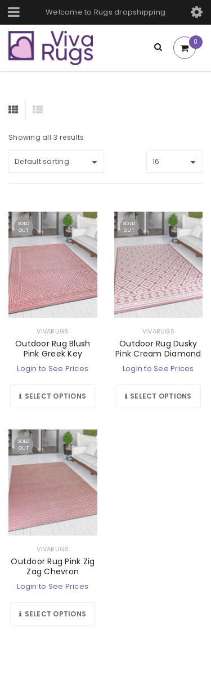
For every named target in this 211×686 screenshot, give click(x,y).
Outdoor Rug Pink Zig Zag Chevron (53, 566)
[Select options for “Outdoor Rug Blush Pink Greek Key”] (53, 396)
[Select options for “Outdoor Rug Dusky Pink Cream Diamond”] (158, 396)
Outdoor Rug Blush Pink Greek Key (52, 348)
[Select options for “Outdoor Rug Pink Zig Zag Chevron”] (53, 614)
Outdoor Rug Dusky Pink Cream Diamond (158, 348)
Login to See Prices (52, 368)
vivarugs (53, 331)
